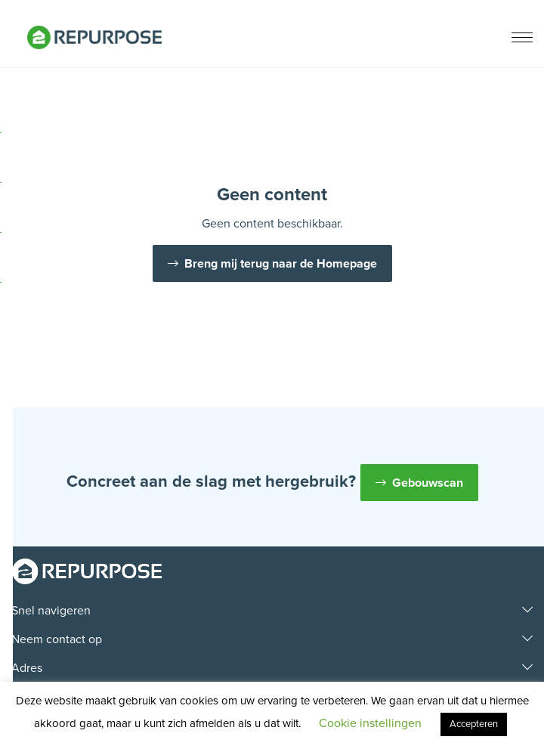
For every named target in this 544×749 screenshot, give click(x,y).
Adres (26, 668)
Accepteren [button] (474, 724)
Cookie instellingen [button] (370, 723)
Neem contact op (56, 639)
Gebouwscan (427, 483)
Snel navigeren (51, 610)
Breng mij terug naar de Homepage (280, 263)
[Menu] (522, 38)
